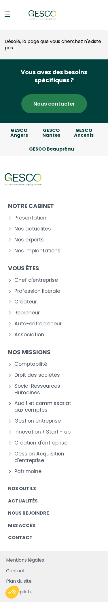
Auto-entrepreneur (38, 323)
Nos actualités (32, 229)
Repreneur (27, 313)
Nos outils (22, 488)
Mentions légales (25, 560)
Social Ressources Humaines (37, 389)
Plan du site (19, 581)
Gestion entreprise (37, 421)
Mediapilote (19, 591)
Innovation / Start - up (42, 432)
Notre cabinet (31, 206)
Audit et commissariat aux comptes (42, 406)
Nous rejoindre (28, 513)
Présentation (30, 218)
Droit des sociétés (37, 375)
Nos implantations (37, 250)
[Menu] (7, 14)
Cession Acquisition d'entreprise (39, 457)
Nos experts (29, 240)
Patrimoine (27, 471)
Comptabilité (30, 364)
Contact (20, 537)
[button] (12, 592)
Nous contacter (54, 103)
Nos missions (29, 352)
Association (29, 334)
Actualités (23, 501)
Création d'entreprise (40, 443)
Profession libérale (37, 291)
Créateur (25, 302)
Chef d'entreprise (36, 280)
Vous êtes (23, 268)
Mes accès (21, 525)
